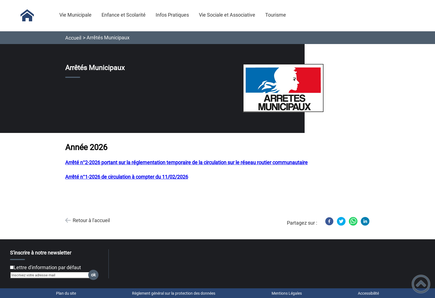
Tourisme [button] (275, 15)
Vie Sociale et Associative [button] (227, 15)
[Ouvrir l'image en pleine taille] (283, 88)
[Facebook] (329, 221)
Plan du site (66, 293)
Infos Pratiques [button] (172, 15)
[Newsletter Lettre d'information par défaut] (12, 267)
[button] (421, 284)
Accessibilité (368, 293)
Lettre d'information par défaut (47, 267)
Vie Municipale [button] (75, 15)
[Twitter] (341, 221)
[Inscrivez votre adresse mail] (52, 275)
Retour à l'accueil (91, 220)
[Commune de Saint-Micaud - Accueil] (27, 15)
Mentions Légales (287, 293)
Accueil (73, 38)
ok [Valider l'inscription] (93, 275)
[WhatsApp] (353, 221)
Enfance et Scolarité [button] (124, 15)
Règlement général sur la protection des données (173, 293)
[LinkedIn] (365, 221)
